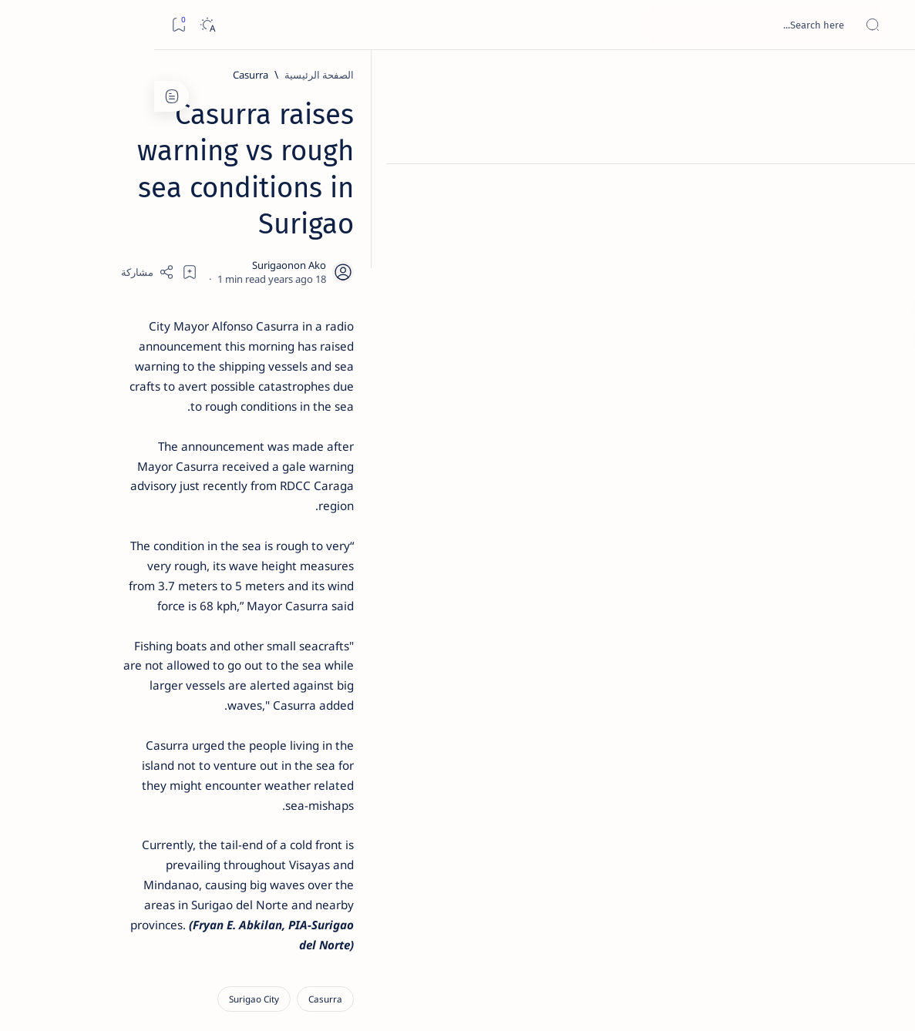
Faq (77, 932)
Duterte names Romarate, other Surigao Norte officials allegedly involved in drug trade (116, 456)
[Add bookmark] (332, 196)
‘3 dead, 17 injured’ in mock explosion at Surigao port (132, 633)
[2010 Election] (69, 729)
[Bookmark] (24, 25)
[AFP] (69, 844)
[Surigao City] (740, 658)
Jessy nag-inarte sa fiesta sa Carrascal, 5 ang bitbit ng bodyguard (129, 372)
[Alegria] (131, 418)
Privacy (116, 932)
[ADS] (181, 844)
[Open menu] (886, 25)
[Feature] (138, 241)
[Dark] (52, 25)
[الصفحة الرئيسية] (886, 77)
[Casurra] (737, 75)
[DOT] (131, 503)
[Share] (290, 196)
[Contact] (886, 219)
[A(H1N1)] (181, 767)
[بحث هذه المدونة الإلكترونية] (610, 24)
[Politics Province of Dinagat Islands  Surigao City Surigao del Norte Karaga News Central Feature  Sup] (181, 729)
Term (221, 932)
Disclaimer (171, 932)
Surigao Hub (771, 1001)
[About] (886, 188)
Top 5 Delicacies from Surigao (124, 262)
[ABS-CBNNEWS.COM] (181, 806)
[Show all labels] (196, 881)
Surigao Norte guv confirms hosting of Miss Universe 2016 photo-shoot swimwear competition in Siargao (124, 549)
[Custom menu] (886, 269)
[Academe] (69, 806)
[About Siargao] (69, 767)
